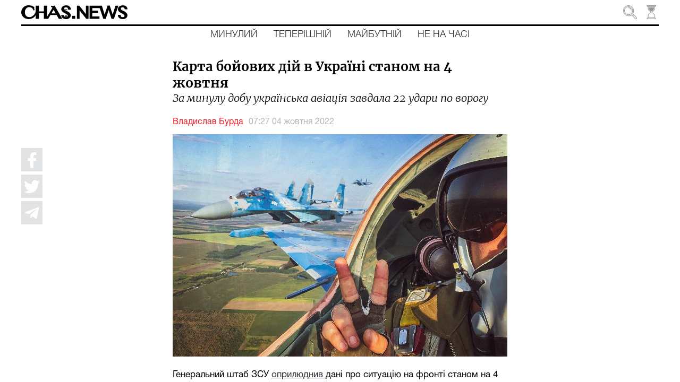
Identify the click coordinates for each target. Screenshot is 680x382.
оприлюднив (298, 375)
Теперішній (303, 34)
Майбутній (374, 34)
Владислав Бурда (208, 122)
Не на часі (444, 34)
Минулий (234, 34)
